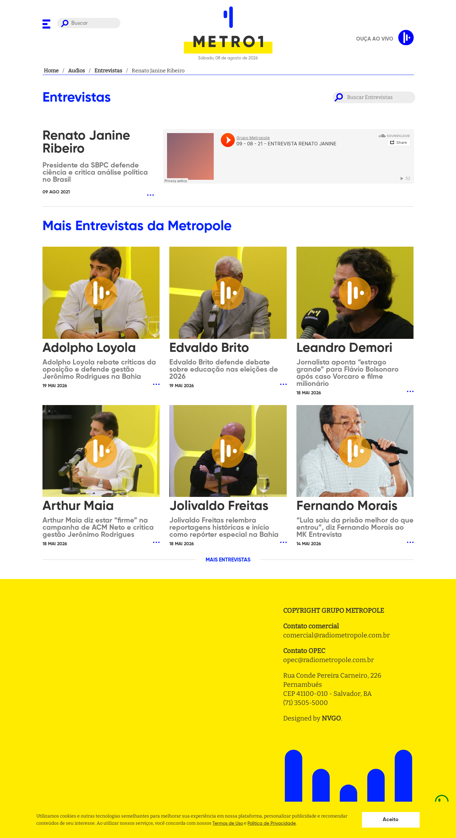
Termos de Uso (227, 823)
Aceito (391, 819)
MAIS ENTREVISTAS (228, 560)
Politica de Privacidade (271, 823)
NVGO (331, 718)
